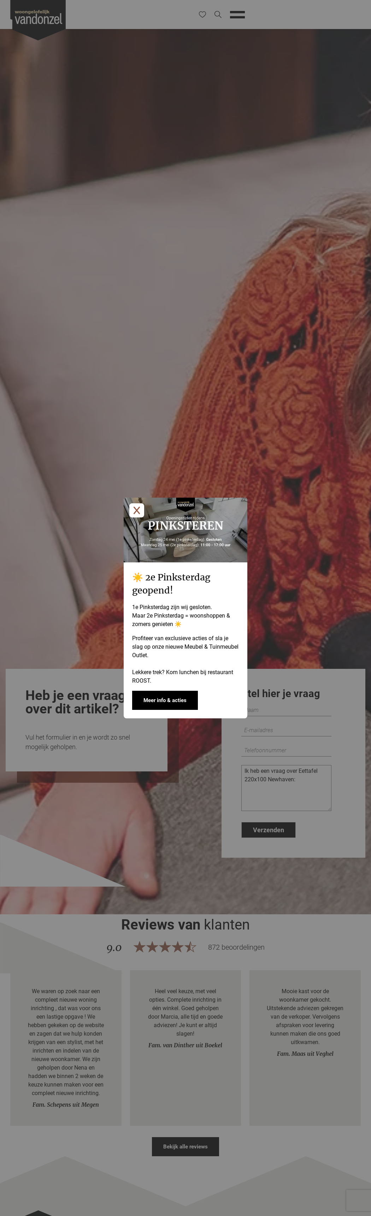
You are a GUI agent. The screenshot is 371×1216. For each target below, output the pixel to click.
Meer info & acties (165, 700)
